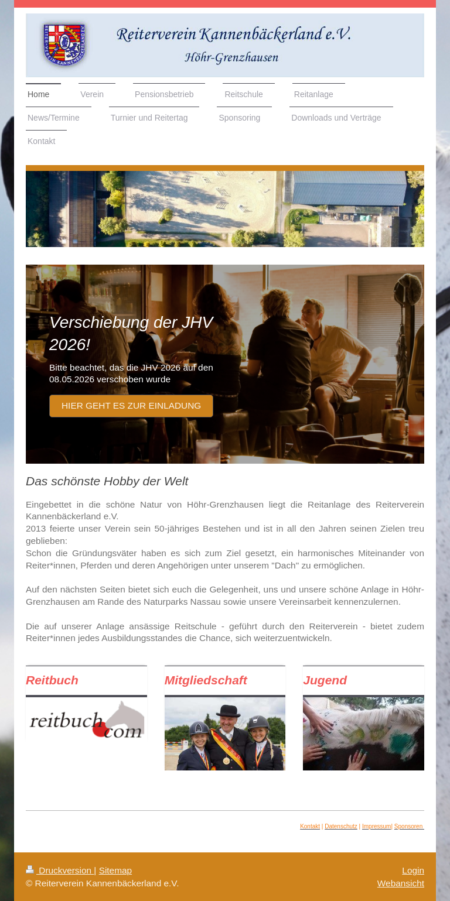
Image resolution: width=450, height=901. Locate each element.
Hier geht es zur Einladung (131, 405)
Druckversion (60, 870)
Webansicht (400, 883)
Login (413, 870)
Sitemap (115, 870)
